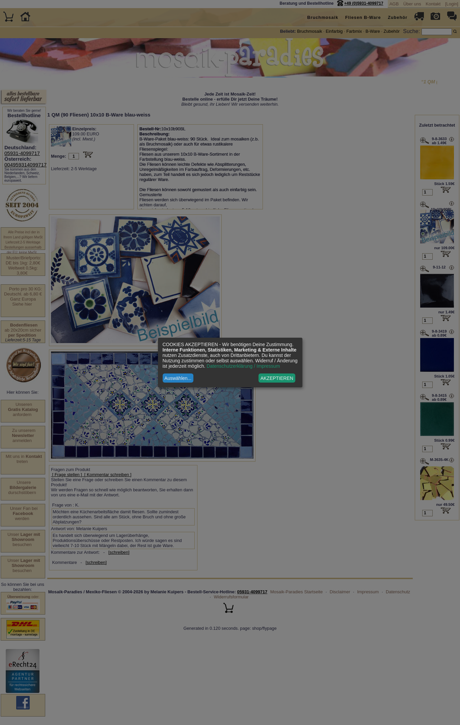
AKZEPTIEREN (277, 378)
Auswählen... (177, 378)
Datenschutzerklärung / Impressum (243, 366)
